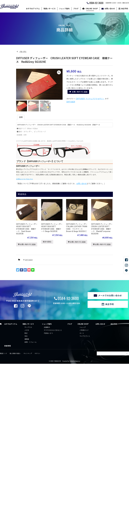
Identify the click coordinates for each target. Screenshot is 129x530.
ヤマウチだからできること (53, 330)
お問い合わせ (109, 9)
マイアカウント (85, 336)
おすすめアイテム (33, 9)
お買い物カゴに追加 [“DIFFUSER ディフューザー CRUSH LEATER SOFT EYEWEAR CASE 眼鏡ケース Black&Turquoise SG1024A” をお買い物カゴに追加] (103, 244)
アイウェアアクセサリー (94, 99)
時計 (26, 333)
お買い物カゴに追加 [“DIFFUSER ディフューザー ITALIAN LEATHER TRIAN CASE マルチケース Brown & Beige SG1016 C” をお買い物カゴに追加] (77, 242)
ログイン (37, 353)
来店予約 (109, 304)
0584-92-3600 (68, 298)
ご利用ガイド (84, 330)
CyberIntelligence (74, 361)
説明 (21, 117)
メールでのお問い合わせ (110, 295)
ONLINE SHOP (92, 9)
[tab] (20, 117)
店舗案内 (47, 327)
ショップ (83, 327)
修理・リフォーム (31, 342)
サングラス (28, 327)
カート (82, 333)
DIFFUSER (80, 99)
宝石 (26, 336)
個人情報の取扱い (15, 353)
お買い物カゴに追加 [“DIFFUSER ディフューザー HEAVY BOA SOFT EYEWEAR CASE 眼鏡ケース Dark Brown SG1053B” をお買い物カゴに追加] (27, 244)
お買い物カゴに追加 (79, 92)
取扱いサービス (50, 9)
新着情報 (7, 346)
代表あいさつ (48, 333)
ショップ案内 (64, 9)
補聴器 (27, 339)
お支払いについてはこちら (24, 179)
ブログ (75, 9)
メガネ (27, 330)
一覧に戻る (22, 51)
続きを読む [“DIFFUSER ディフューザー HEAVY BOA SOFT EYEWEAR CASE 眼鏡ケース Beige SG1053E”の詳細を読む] (47, 242)
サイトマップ (28, 353)
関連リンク (3, 353)
